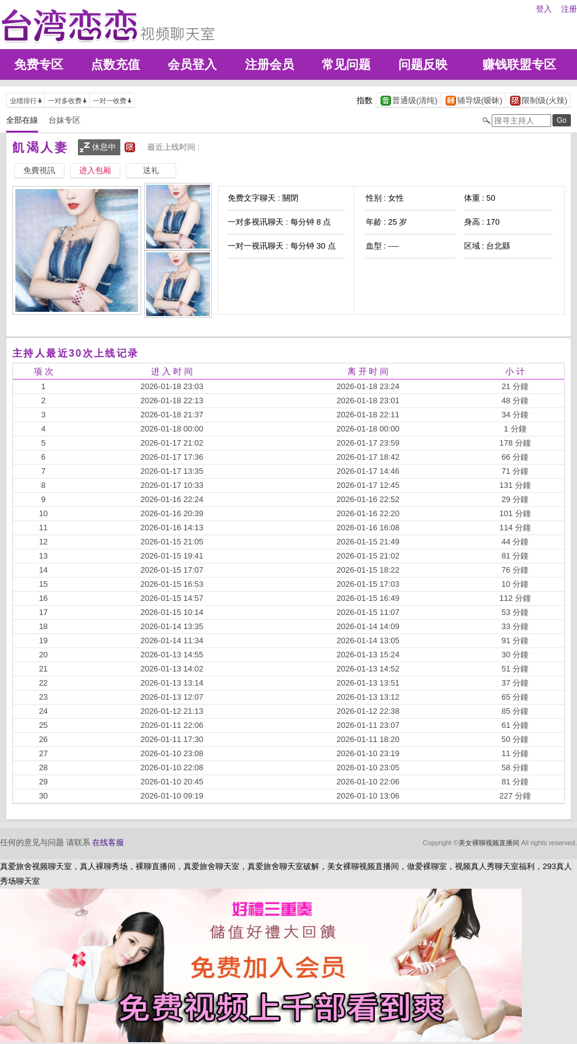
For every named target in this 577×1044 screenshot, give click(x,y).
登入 (544, 9)
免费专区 (38, 64)
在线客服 (108, 842)
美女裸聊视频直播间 (489, 842)
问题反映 (422, 64)
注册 (569, 9)
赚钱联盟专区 (519, 64)
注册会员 (269, 64)
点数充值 (115, 64)
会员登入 (192, 64)
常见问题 (346, 64)
